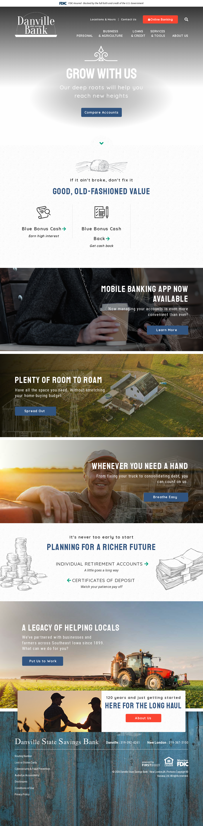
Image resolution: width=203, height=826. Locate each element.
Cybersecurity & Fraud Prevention (32, 769)
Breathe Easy (165, 497)
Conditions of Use (24, 788)
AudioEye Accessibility (27, 775)
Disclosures (21, 781)
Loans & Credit (138, 33)
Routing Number (23, 756)
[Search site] (186, 19)
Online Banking (160, 19)
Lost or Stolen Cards (26, 762)
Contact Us (128, 19)
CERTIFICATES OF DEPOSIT (103, 580)
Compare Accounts (101, 112)
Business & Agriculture (111, 33)
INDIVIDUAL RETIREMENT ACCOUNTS (99, 564)
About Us (180, 36)
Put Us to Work (43, 661)
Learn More (166, 330)
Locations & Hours (103, 19)
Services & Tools (157, 33)
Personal (83, 36)
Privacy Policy (22, 794)
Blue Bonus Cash (41, 228)
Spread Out (34, 411)
